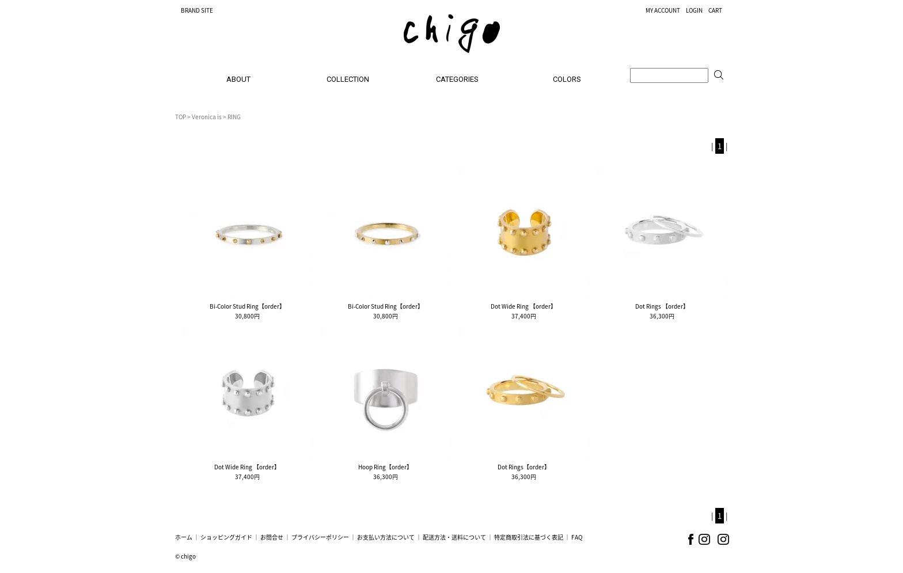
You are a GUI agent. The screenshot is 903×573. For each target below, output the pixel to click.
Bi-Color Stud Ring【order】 (247, 306)
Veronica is (207, 116)
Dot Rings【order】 (524, 466)
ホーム (183, 537)
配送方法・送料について (454, 537)
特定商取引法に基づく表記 (528, 537)
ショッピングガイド (226, 537)
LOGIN (694, 10)
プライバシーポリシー (320, 537)
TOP (180, 116)
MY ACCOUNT (663, 10)
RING (234, 116)
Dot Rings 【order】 (662, 306)
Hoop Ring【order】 (385, 466)
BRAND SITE (197, 10)
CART (715, 10)
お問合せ (271, 537)
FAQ (576, 537)
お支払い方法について (386, 537)
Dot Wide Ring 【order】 (523, 306)
